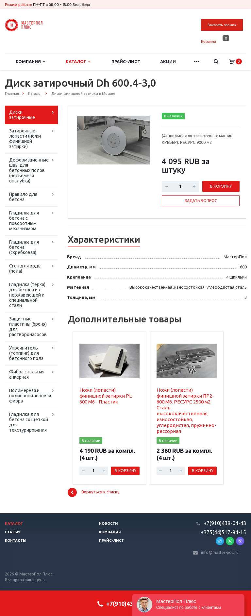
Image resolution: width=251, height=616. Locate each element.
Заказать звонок (222, 25)
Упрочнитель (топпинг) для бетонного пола (26, 353)
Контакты (15, 540)
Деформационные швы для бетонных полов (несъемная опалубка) (29, 170)
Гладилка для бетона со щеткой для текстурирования (28, 422)
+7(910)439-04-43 (225, 523)
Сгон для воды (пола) (25, 268)
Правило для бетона (23, 197)
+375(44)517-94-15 (223, 532)
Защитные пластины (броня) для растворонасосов (28, 326)
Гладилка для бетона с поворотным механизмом (24, 220)
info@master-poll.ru (220, 552)
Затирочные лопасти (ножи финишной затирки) (25, 138)
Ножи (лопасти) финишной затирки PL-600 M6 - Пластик (106, 395)
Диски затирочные (22, 115)
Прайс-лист (125, 61)
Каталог (78, 61)
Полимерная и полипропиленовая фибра (30, 395)
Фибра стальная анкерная (26, 374)
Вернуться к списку (93, 492)
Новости (108, 523)
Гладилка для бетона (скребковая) (24, 247)
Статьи (12, 532)
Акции (168, 61)
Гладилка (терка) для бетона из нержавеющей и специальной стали (27, 295)
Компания (30, 61)
